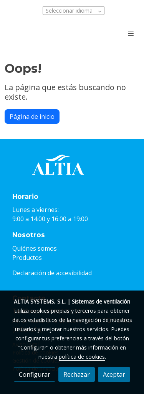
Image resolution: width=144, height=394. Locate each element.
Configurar (34, 374)
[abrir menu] (131, 33)
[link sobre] (72, 169)
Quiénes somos (34, 248)
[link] (31, 33)
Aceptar (114, 374)
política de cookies (82, 356)
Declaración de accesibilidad (52, 273)
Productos (27, 257)
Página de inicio (32, 116)
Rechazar (76, 374)
